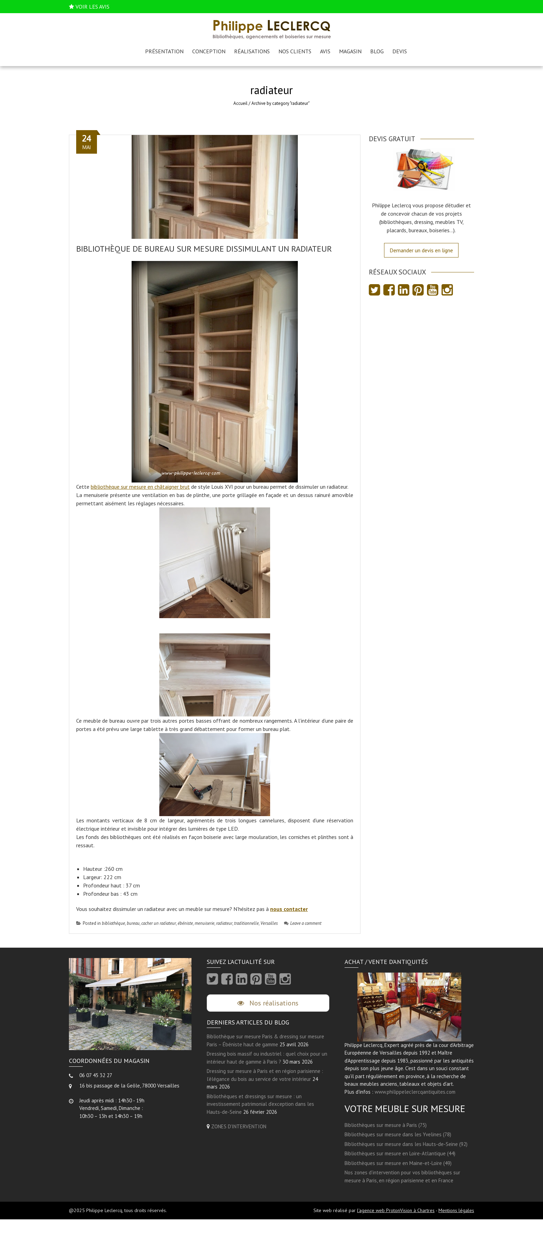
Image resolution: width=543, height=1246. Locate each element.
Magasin (350, 51)
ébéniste (185, 923)
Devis (399, 51)
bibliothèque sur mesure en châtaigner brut (140, 486)
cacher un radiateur (158, 923)
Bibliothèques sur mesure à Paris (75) (386, 1125)
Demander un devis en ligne (421, 250)
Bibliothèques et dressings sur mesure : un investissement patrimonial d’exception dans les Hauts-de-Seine (260, 1104)
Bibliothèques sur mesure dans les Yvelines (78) (398, 1134)
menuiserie (204, 923)
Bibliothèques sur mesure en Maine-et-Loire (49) (398, 1163)
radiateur (224, 923)
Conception (208, 51)
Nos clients (294, 51)
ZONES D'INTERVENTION (238, 1126)
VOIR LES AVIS (92, 6)
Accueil (240, 103)
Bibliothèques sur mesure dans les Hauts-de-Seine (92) (406, 1144)
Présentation (164, 51)
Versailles (269, 923)
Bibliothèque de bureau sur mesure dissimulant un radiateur (204, 248)
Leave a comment (302, 923)
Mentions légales (456, 1210)
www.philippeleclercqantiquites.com (415, 1092)
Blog (377, 51)
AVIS (325, 51)
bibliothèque (113, 923)
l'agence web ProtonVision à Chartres (396, 1210)
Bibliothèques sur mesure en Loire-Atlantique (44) (400, 1153)
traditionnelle (246, 923)
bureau (133, 923)
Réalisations (252, 51)
